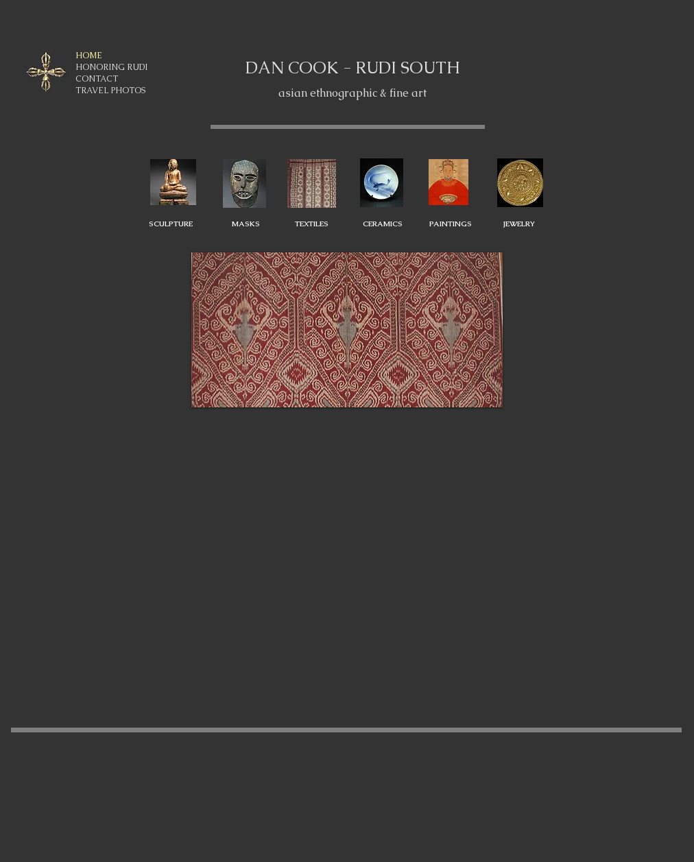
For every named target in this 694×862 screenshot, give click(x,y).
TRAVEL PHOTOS (110, 90)
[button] (347, 330)
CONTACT (96, 78)
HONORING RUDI (111, 67)
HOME (88, 55)
